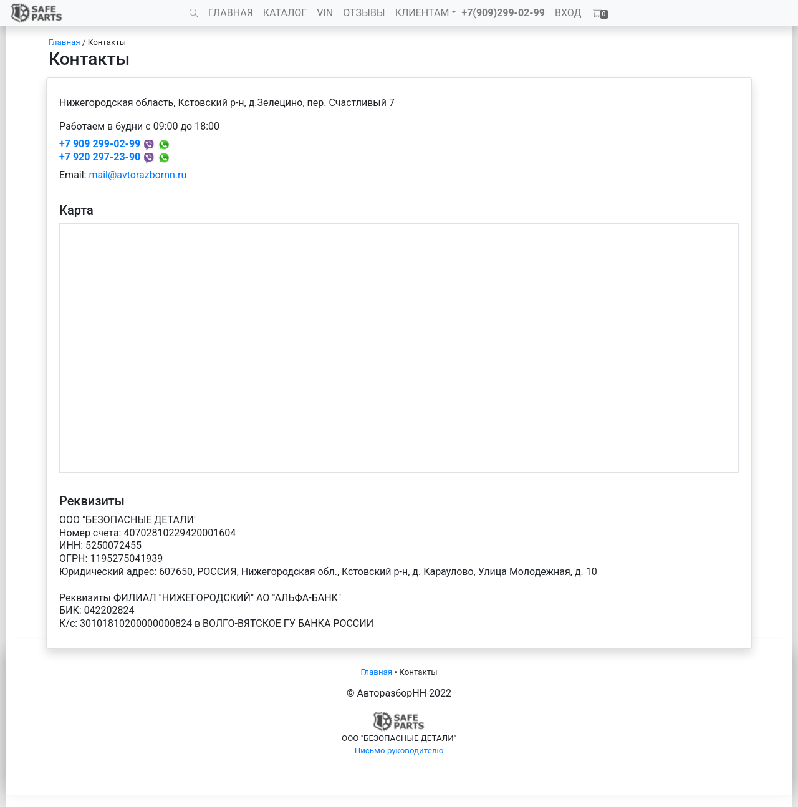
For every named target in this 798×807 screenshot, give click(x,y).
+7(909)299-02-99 (503, 13)
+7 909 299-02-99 (99, 144)
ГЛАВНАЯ (230, 13)
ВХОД (568, 13)
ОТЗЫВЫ (364, 13)
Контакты (107, 42)
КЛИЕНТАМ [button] (422, 13)
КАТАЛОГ (285, 13)
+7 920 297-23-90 (99, 157)
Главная (64, 42)
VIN (325, 13)
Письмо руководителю (399, 750)
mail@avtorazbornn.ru (137, 175)
